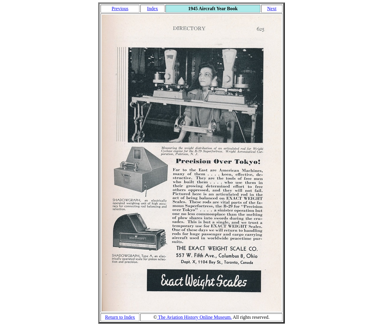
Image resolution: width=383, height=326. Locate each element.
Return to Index (120, 317)
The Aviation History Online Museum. (194, 317)
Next (271, 8)
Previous (120, 8)
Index (152, 8)
